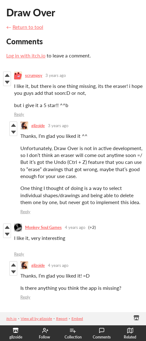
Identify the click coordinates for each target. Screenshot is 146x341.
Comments (102, 333)
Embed (77, 318)
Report (61, 318)
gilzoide (38, 125)
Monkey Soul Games (43, 227)
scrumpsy (33, 75)
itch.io (11, 318)
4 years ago (75, 227)
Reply (19, 114)
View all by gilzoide (36, 318)
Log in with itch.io (25, 55)
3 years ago (55, 75)
